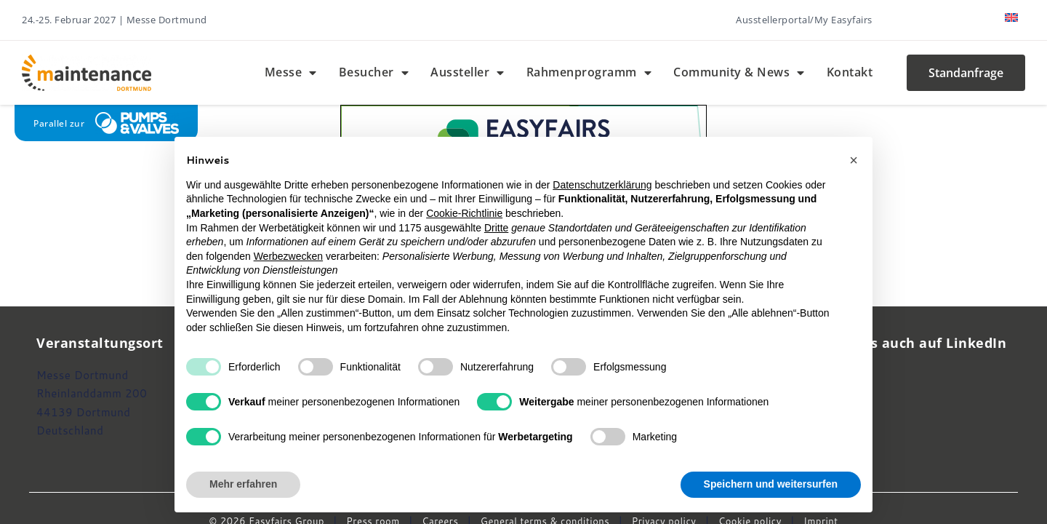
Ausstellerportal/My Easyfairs (804, 19)
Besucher (374, 73)
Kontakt (850, 72)
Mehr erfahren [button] (243, 484)
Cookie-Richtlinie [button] (464, 213)
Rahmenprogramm (589, 73)
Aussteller (467, 73)
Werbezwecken (288, 256)
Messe (291, 73)
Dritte (496, 228)
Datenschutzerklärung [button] (602, 185)
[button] (853, 160)
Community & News (739, 73)
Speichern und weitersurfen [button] (771, 484)
